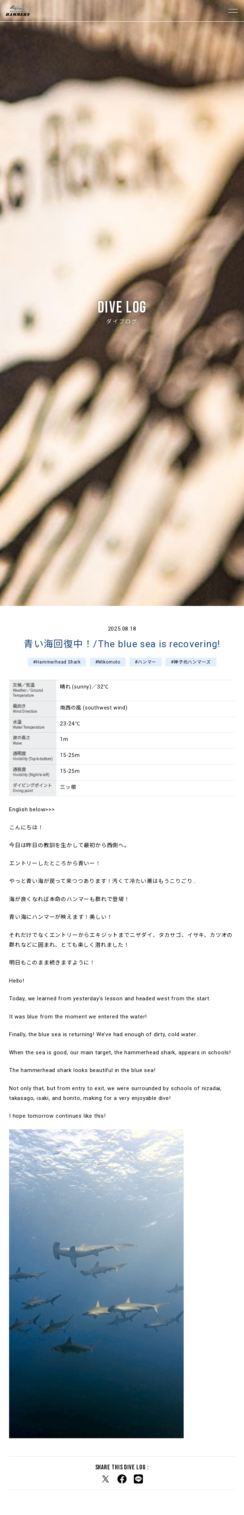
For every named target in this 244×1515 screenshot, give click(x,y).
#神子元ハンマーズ (191, 662)
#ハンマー (145, 662)
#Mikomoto (107, 662)
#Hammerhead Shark (57, 662)
